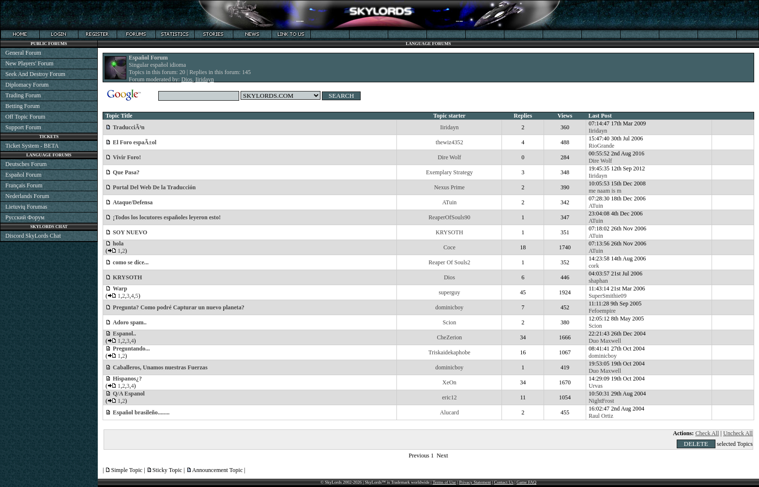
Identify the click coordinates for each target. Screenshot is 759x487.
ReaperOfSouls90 (449, 217)
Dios (186, 79)
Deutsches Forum (25, 164)
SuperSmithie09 (607, 295)
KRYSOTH (449, 232)
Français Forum (24, 185)
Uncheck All (738, 433)
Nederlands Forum (27, 196)
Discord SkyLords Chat (33, 235)
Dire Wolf (449, 157)
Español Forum (23, 174)
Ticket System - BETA (32, 145)
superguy (449, 292)
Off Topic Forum (25, 116)
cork (594, 265)
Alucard (449, 412)
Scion (449, 322)
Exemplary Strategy (449, 172)
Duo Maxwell (605, 340)
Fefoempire (602, 310)
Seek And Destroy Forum (35, 74)
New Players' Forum (29, 63)
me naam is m (605, 190)
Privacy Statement (475, 482)
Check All (707, 433)
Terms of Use (444, 482)
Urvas (596, 385)
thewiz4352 (449, 142)
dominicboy (449, 307)
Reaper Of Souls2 (449, 262)
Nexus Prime (449, 187)
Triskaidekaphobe (449, 352)
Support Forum (23, 127)
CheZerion (449, 337)
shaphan (598, 280)
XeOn (449, 382)
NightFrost (601, 400)
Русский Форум (25, 217)
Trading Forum (23, 95)
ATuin (449, 202)
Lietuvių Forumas (26, 206)
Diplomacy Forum (26, 84)
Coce (449, 247)
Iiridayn (204, 79)
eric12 (449, 397)
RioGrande (601, 145)
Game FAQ (526, 482)
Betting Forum (22, 106)
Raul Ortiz (601, 415)
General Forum (23, 52)
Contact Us (503, 482)
